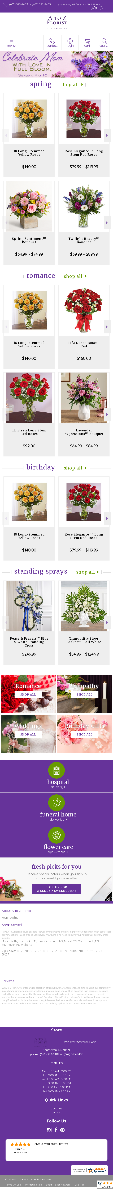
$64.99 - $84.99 (84, 445)
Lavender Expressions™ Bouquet (84, 432)
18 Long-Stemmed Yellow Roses (29, 153)
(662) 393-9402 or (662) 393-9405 (30, 4)
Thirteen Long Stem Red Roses (29, 432)
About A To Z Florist (16, 911)
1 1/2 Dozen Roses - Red (84, 344)
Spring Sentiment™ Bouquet (29, 240)
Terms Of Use (13, 1184)
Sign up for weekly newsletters (56, 888)
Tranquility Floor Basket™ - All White (84, 640)
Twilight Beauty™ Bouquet (83, 240)
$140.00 (29, 166)
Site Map (80, 1184)
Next (107, 135)
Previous (5, 135)
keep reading (10, 917)
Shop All (69, 84)
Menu (11, 45)
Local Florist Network (58, 1184)
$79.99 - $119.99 (84, 166)
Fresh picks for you (56, 871)
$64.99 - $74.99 (29, 254)
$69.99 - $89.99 (84, 254)
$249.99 (29, 654)
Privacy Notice (33, 1184)
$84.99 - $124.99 (84, 654)
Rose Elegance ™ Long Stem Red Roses (84, 153)
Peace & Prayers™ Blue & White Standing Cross (29, 641)
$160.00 (84, 358)
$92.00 (29, 445)
